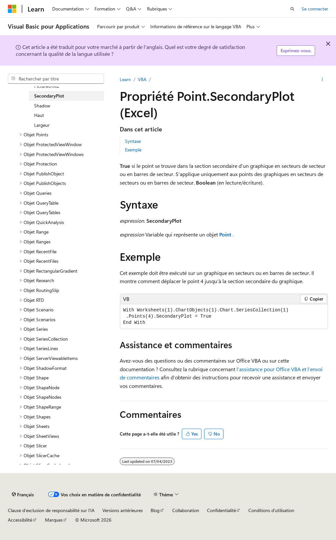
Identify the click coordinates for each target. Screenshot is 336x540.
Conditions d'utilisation (271, 510)
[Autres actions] (322, 79)
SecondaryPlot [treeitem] (49, 96)
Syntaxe (133, 141)
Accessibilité (20, 520)
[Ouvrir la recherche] (292, 9)
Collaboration (185, 510)
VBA (142, 79)
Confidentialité (221, 510)
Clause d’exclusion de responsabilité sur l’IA (51, 510)
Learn (125, 79)
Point (225, 234)
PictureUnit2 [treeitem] (46, 86)
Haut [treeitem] (39, 115)
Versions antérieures (122, 510)
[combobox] (56, 79)
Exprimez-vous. (296, 50)
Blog (155, 510)
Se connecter (315, 9)
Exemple (133, 149)
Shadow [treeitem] (42, 105)
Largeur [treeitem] (42, 125)
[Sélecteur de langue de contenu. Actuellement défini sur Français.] (23, 494)
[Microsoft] (12, 9)
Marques (54, 520)
